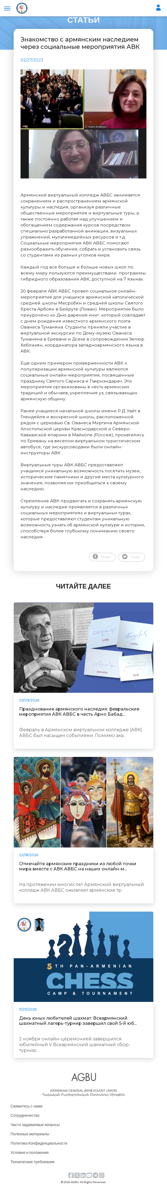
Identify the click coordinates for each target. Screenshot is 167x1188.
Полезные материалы (30, 1134)
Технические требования (32, 1161)
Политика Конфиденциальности (39, 1143)
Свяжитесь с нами (26, 1106)
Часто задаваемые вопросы (35, 1124)
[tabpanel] (83, 123)
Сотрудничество (25, 1115)
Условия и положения (30, 1152)
